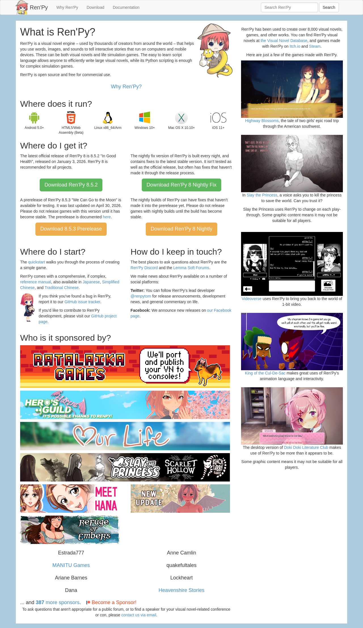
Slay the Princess (262, 195)
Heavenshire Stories (181, 590)
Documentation (126, 7)
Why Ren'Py (67, 7)
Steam (314, 46)
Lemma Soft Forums (191, 267)
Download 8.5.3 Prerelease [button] (71, 229)
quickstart (36, 262)
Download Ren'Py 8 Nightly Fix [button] (182, 185)
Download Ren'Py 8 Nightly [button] (181, 229)
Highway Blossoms (261, 120)
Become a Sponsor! (110, 602)
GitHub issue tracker (82, 302)
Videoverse (251, 298)
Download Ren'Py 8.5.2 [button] (71, 185)
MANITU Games (71, 565)
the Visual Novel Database (284, 40)
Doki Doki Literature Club (306, 447)
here (107, 217)
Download (95, 7)
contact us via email (138, 615)
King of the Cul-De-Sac (265, 373)
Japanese (91, 282)
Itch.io (295, 46)
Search (329, 7)
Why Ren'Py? (126, 86)
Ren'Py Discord (144, 267)
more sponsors (57, 602)
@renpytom (140, 296)
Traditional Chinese (62, 287)
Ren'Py (39, 7)
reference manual (35, 282)
